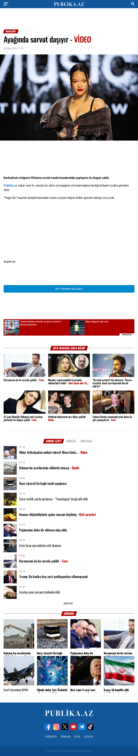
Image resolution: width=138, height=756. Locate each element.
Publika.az (10, 185)
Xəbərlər (65, 736)
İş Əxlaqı (88, 736)
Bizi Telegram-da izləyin (69, 288)
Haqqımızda (51, 736)
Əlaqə (77, 736)
